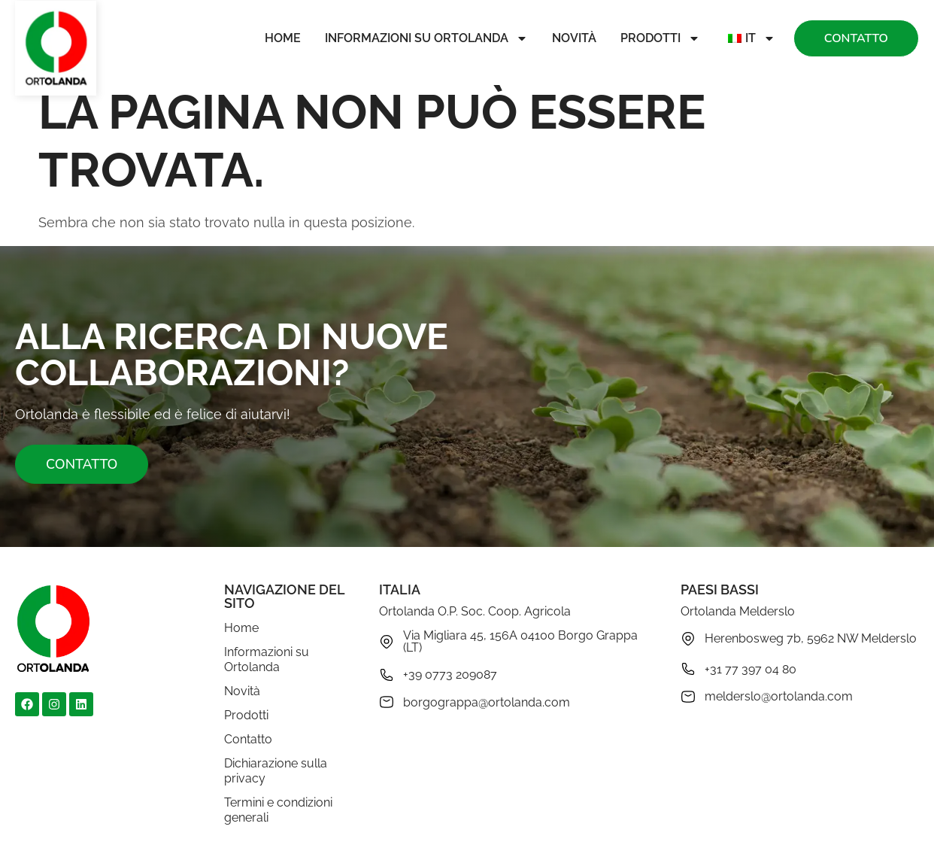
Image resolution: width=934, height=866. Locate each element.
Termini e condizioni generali (278, 810)
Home (283, 38)
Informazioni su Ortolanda (426, 38)
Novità (574, 38)
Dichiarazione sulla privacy (275, 770)
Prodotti (660, 38)
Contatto (248, 739)
